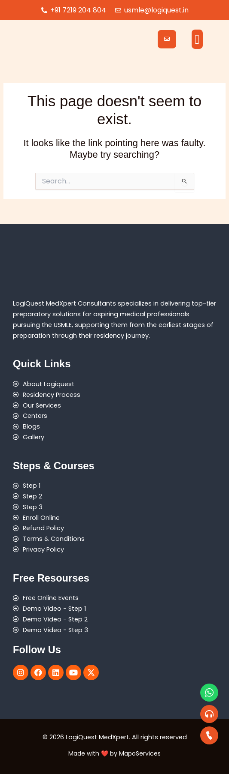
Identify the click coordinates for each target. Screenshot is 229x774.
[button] (197, 39)
